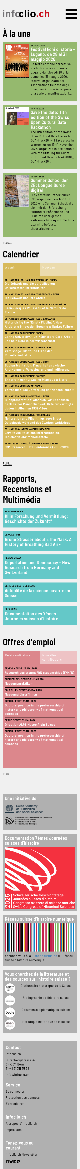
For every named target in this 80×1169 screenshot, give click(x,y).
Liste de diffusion (44, 956)
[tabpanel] (40, 366)
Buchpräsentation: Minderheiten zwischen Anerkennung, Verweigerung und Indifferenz (37, 367)
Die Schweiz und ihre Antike (25, 298)
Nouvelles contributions (52, 657)
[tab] (21, 269)
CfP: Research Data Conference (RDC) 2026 (37, 447)
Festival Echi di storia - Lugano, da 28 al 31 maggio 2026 (53, 54)
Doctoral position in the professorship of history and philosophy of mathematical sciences (34, 709)
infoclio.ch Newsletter (21, 1154)
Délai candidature (17, 655)
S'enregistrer (15, 1103)
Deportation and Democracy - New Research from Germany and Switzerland (37, 567)
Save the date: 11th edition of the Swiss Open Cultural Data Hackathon (50, 119)
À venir (10, 267)
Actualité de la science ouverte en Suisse (37, 593)
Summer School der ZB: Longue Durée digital (49, 185)
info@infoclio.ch (17, 1074)
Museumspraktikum (19, 683)
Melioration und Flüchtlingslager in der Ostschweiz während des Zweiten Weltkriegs (37, 420)
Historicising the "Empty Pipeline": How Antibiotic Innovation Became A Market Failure (39, 324)
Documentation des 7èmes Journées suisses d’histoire (31, 616)
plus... (7, 463)
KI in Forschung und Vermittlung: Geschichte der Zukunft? (36, 518)
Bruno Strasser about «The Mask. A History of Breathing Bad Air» (38, 541)
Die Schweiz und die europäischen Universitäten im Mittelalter (30, 285)
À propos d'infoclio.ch (21, 1123)
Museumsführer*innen (21, 694)
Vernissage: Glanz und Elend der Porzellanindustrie (28, 353)
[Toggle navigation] (71, 14)
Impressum (14, 1129)
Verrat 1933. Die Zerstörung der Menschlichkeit (39, 390)
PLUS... (7, 242)
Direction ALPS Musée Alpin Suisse (30, 724)
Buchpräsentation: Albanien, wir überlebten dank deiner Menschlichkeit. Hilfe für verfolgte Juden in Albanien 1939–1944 (39, 404)
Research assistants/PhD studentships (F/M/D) (39, 672)
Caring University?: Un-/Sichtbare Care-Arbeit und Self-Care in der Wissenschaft (39, 338)
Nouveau (48, 267)
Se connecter (15, 1091)
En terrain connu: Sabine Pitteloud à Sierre (36, 379)
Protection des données (23, 1097)
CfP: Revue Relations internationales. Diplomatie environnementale (32, 434)
